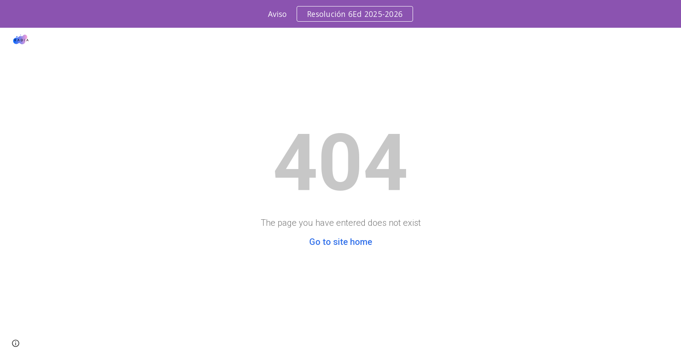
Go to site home (340, 242)
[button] (16, 343)
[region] (340, 14)
